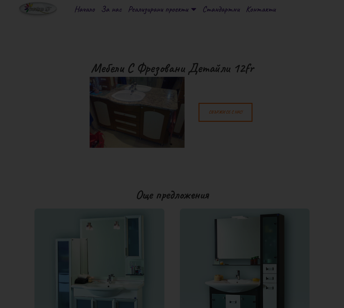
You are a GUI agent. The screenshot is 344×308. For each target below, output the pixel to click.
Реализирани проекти (162, 9)
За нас (111, 9)
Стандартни (220, 9)
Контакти (260, 9)
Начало (84, 9)
